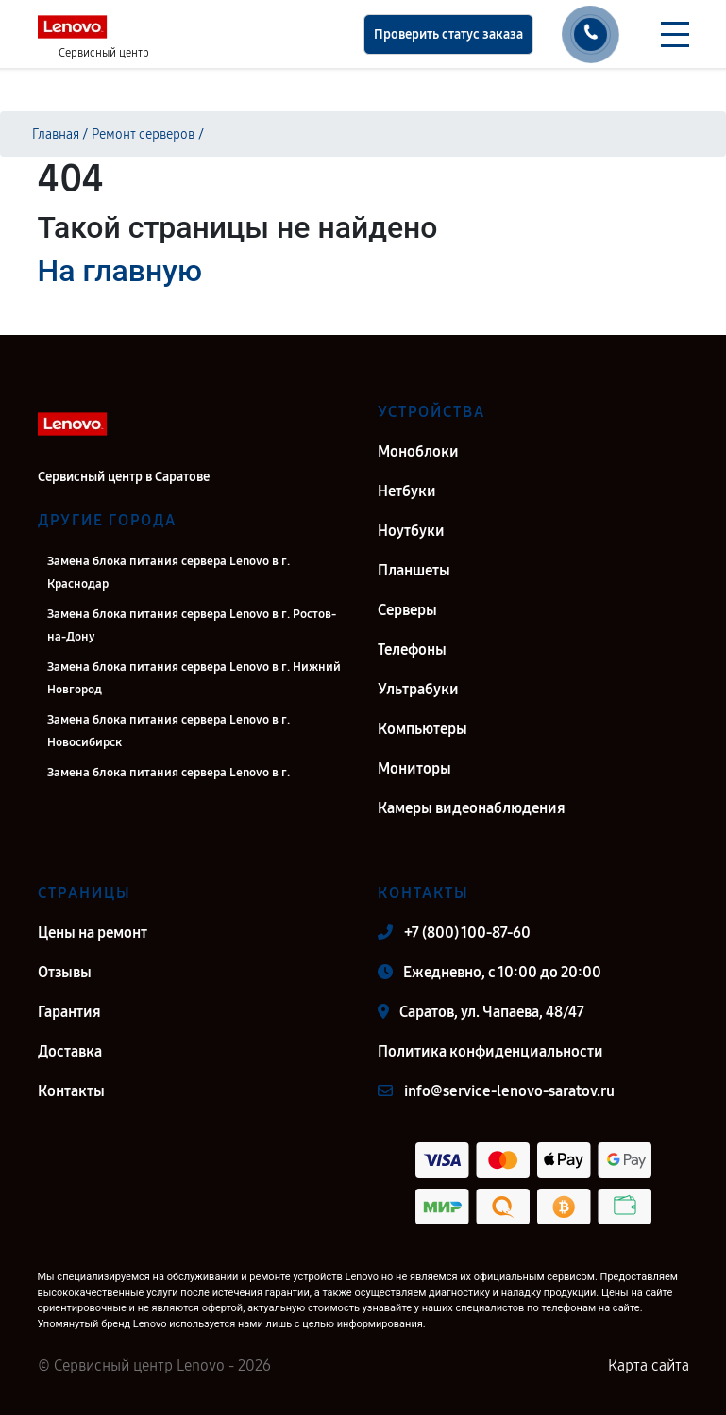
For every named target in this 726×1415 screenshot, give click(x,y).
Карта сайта (648, 1365)
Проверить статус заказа (448, 34)
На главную (120, 271)
